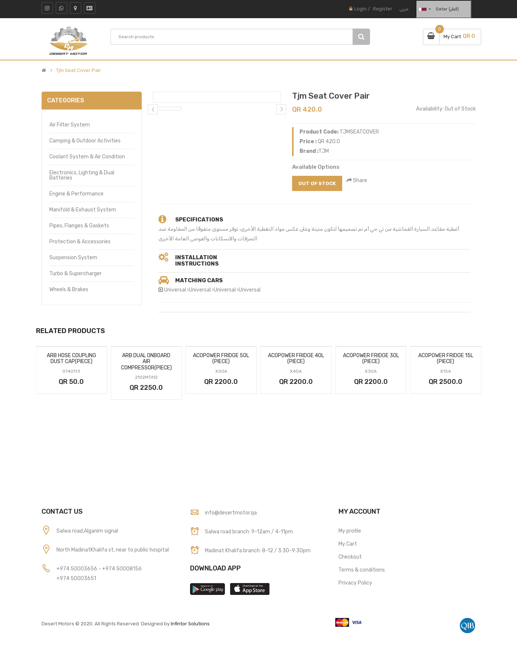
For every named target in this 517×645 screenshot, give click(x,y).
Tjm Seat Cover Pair (78, 70)
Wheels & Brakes (68, 289)
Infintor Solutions (190, 623)
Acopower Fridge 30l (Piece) (371, 358)
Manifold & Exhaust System (82, 210)
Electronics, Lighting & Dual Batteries (81, 175)
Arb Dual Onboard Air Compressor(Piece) (146, 361)
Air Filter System (69, 125)
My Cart (347, 544)
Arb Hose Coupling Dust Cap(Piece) (71, 358)
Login (360, 8)
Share (357, 180)
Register (382, 8)
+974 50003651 (76, 578)
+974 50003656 (77, 569)
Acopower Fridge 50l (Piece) (221, 358)
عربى (404, 8)
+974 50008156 (122, 569)
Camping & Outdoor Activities (85, 141)
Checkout (350, 557)
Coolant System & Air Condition (87, 157)
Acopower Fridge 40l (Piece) (296, 358)
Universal (175, 290)
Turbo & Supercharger (75, 273)
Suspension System (73, 257)
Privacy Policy (355, 583)
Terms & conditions (361, 570)
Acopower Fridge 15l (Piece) (445, 358)
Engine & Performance (76, 194)
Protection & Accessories (80, 241)
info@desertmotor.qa (231, 513)
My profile (349, 531)
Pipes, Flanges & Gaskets (79, 226)
